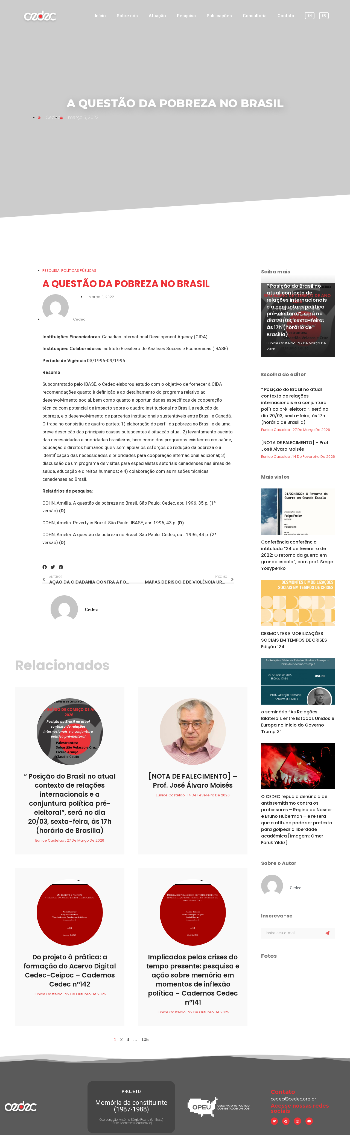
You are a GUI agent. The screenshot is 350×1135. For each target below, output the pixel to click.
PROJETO (131, 1079)
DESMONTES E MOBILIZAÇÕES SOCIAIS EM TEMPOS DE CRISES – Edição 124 (296, 640)
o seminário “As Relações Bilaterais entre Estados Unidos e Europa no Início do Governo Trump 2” (297, 722)
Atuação (157, 15)
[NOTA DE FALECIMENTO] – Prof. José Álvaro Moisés (192, 781)
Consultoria (255, 15)
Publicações (219, 15)
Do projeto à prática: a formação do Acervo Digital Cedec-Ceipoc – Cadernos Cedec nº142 (70, 971)
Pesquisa (186, 15)
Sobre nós (127, 15)
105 (145, 1039)
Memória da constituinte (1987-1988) (131, 1094)
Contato (286, 15)
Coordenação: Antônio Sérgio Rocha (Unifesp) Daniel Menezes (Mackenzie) (131, 1109)
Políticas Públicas (78, 270)
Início (100, 15)
